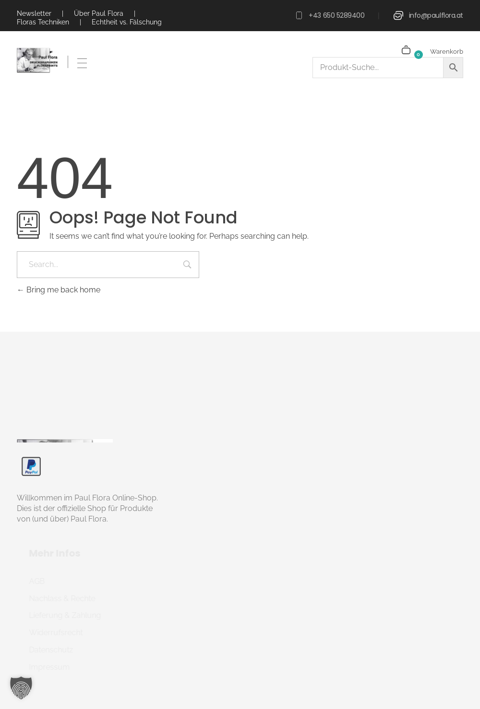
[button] (21, 688)
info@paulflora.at (436, 15)
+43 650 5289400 (336, 15)
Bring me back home (58, 289)
